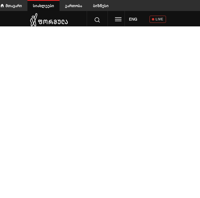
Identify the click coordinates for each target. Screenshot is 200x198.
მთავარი (13, 5)
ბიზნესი (101, 5)
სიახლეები (43, 5)
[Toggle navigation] (118, 19)
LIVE (160, 19)
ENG (133, 19)
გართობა (73, 5)
